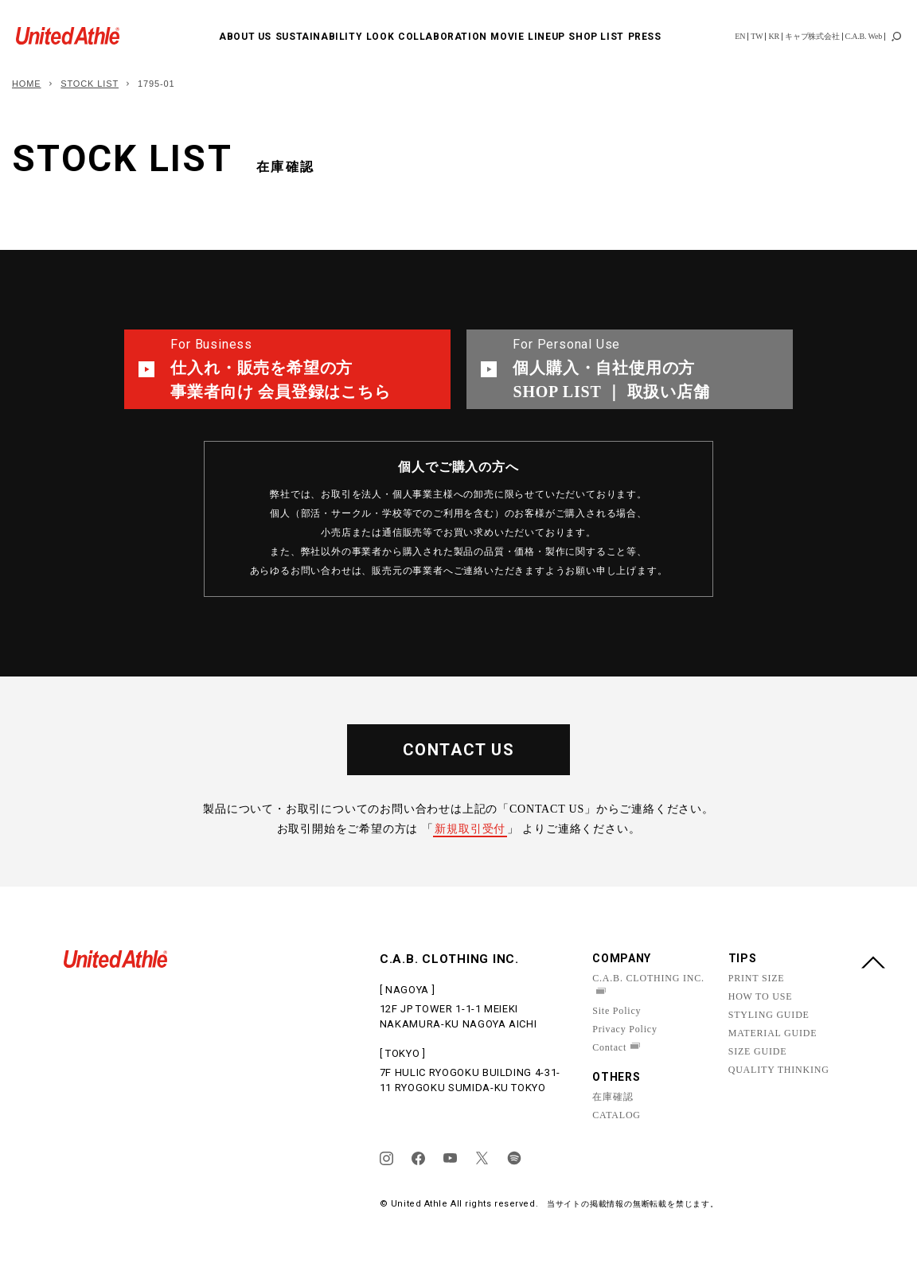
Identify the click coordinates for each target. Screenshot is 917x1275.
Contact (609, 1047)
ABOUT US (245, 36)
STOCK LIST (89, 83)
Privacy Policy (625, 1029)
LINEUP (546, 36)
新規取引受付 (470, 829)
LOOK (380, 36)
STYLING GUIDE (769, 1014)
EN (740, 36)
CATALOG (616, 1115)
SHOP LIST (595, 36)
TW (757, 36)
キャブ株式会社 (812, 36)
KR (773, 36)
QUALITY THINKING (778, 1069)
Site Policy (616, 1010)
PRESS (644, 36)
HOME (26, 83)
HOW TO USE (760, 996)
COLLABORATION (442, 36)
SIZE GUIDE (757, 1051)
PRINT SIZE (756, 978)
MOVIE (507, 36)
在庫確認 (612, 1096)
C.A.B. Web (863, 36)
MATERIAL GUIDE (772, 1033)
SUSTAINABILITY (318, 36)
